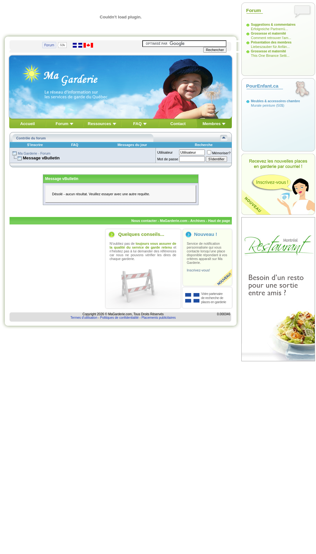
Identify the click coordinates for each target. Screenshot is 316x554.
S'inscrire (35, 145)
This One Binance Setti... (270, 55)
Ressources (99, 123)
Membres (212, 123)
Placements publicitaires (158, 317)
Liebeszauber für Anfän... (270, 47)
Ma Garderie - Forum (34, 153)
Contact (177, 123)
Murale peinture (263, 105)
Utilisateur (165, 152)
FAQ (137, 123)
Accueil (27, 123)
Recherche (203, 145)
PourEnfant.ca (262, 86)
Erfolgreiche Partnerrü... (269, 29)
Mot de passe (167, 159)
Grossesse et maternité (268, 33)
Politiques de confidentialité (119, 317)
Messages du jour (132, 145)
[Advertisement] (56, 269)
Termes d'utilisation (84, 317)
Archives (197, 221)
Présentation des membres (271, 42)
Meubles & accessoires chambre (275, 101)
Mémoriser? (219, 153)
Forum (62, 123)
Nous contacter (144, 221)
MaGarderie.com (173, 221)
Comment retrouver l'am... (271, 38)
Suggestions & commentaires (273, 24)
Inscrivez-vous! (198, 270)
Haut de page (219, 221)
